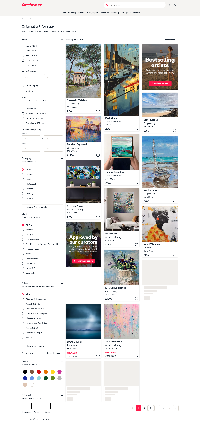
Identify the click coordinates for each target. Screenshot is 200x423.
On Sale (27, 91)
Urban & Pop (29, 268)
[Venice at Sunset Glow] (83, 137)
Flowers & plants (31, 318)
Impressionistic (30, 249)
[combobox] (55, 353)
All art (63, 13)
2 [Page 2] (144, 408)
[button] (55, 353)
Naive (26, 254)
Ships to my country (33, 346)
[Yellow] (52, 372)
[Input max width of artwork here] (53, 149)
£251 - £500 (29, 51)
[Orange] (45, 372)
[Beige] (25, 384)
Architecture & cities (33, 309)
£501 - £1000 (30, 56)
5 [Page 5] (163, 408)
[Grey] (59, 378)
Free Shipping (30, 86)
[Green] (52, 378)
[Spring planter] (121, 275)
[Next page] (176, 408)
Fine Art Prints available (34, 207)
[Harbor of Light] (121, 87)
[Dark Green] (45, 378)
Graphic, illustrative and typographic (40, 244)
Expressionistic (30, 239)
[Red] (39, 372)
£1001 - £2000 (30, 60)
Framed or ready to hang (35, 419)
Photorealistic (30, 258)
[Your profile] (169, 5)
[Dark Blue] (25, 378)
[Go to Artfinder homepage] (31, 4)
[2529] (121, 331)
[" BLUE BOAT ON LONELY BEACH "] (160, 169)
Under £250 (29, 46)
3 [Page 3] (151, 408)
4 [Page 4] (157, 408)
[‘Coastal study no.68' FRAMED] (121, 159)
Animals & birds (31, 304)
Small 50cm (29, 109)
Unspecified (29, 273)
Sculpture (104, 13)
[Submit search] (107, 5)
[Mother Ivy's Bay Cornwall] (160, 113)
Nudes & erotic (31, 328)
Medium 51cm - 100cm (34, 113)
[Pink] (59, 372)
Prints (81, 13)
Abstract (27, 230)
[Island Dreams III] (83, 331)
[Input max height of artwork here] (53, 138)
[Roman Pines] (83, 78)
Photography (92, 13)
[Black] (25, 372)
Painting (72, 13)
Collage (124, 13)
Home (24, 19)
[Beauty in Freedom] (121, 217)
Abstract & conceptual (34, 299)
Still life (27, 337)
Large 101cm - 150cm (33, 118)
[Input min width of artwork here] (31, 149)
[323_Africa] (160, 231)
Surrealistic (29, 263)
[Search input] (136, 5)
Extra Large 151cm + (33, 123)
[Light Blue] (39, 378)
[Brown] (32, 372)
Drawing (115, 13)
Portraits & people (32, 333)
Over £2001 (29, 65)
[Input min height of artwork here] (31, 138)
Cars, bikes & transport (34, 313)
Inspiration (135, 13)
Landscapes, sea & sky (34, 323)
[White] (32, 384)
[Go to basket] (175, 5)
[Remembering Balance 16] (83, 189)
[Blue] (32, 378)
